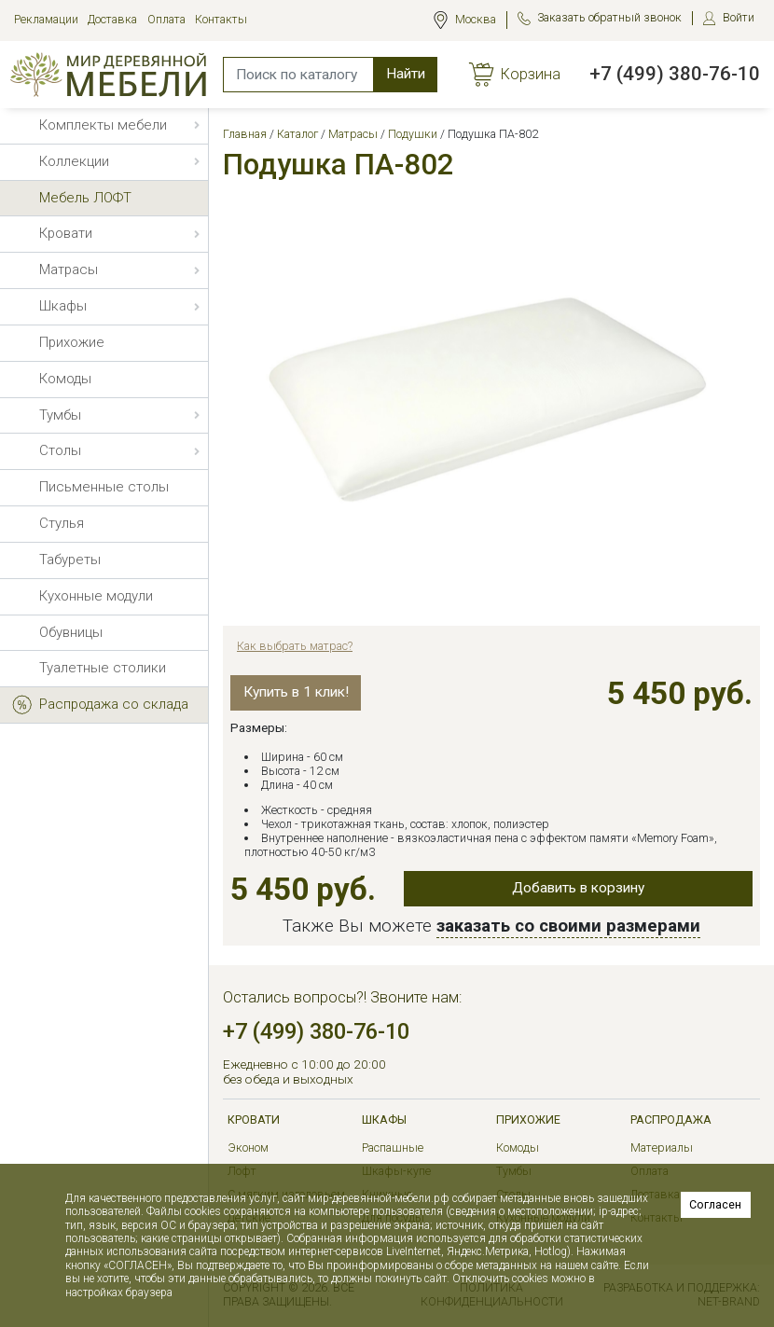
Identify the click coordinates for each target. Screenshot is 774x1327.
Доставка (112, 19)
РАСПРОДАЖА (671, 1120)
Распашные (392, 1147)
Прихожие (528, 1120)
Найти (405, 73)
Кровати (254, 1120)
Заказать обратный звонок (609, 17)
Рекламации (46, 19)
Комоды (517, 1147)
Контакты (221, 19)
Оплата (166, 19)
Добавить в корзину (578, 887)
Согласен (715, 1204)
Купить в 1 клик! (296, 692)
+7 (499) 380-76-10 (674, 73)
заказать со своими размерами (568, 926)
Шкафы (384, 1120)
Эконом (248, 1147)
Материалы (661, 1147)
